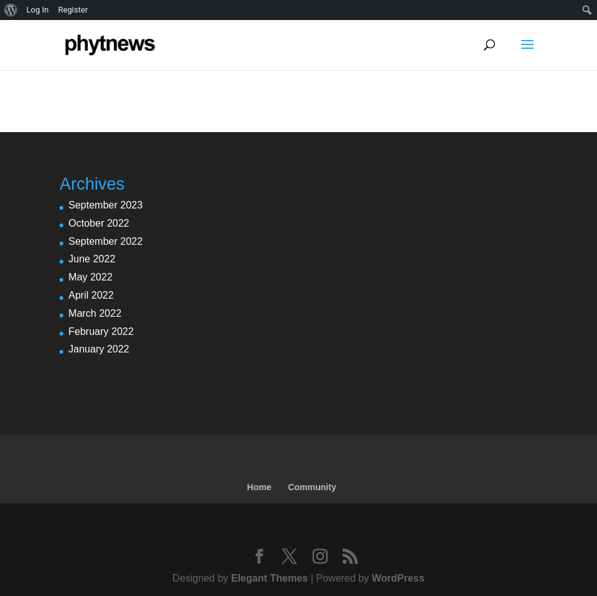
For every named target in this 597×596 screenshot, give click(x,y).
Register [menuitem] (73, 9)
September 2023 (105, 205)
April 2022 (90, 295)
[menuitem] (11, 10)
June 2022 (91, 259)
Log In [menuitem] (37, 9)
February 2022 (100, 331)
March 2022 (95, 313)
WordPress (397, 578)
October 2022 (98, 223)
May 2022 (90, 277)
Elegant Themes (269, 578)
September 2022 (105, 241)
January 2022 (98, 349)
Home (259, 487)
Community (312, 487)
